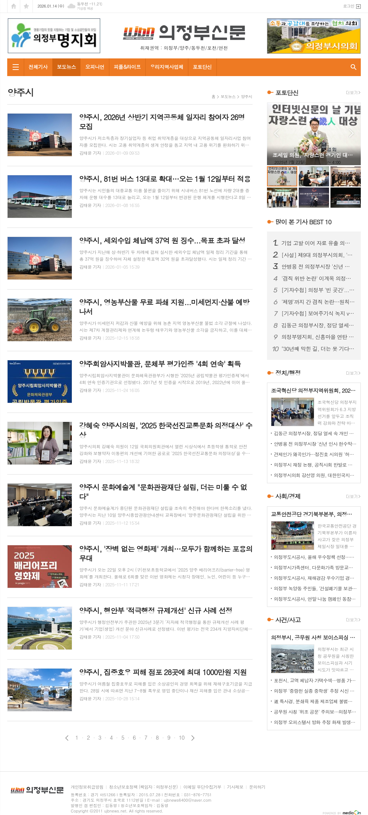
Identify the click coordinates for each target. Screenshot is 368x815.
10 (182, 737)
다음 (193, 738)
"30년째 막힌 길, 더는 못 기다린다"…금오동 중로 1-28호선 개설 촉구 (318, 348)
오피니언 (94, 66)
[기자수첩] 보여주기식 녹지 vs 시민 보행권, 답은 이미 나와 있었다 (318, 313)
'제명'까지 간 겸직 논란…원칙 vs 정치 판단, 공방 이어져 (318, 301)
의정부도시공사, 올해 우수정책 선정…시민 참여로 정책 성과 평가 (315, 557)
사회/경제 (288, 496)
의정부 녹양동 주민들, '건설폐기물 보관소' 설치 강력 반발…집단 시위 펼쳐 (315, 588)
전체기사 (38, 66)
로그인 (348, 6)
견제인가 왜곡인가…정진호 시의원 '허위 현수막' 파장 (315, 454)
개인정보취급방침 (87, 787)
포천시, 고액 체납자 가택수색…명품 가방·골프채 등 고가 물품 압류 (315, 680)
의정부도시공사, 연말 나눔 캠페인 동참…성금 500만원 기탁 (315, 598)
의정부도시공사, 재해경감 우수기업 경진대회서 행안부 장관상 (315, 577)
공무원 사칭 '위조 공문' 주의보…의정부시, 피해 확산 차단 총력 (315, 711)
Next (351, 133)
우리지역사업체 (166, 66)
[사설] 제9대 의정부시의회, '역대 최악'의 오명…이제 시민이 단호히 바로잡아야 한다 (318, 255)
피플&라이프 (127, 66)
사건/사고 (288, 620)
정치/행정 (288, 373)
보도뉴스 (66, 66)
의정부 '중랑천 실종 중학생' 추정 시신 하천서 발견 (315, 690)
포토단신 (202, 66)
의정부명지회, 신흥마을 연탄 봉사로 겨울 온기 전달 (318, 336)
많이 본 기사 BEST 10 (303, 221)
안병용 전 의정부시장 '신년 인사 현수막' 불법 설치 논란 (318, 266)
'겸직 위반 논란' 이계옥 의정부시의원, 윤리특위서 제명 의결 (318, 278)
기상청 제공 (85, 8)
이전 (67, 738)
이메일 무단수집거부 (202, 787)
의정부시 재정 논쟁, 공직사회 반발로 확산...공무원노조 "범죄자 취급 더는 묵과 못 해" (315, 464)
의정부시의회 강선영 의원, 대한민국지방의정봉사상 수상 (315, 475)
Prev (276, 133)
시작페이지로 (14, 6)
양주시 (246, 96)
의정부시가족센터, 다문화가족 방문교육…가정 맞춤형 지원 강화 (315, 567)
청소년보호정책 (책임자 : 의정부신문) (143, 787)
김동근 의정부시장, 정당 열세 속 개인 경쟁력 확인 (318, 325)
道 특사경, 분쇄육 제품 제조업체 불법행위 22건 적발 (315, 701)
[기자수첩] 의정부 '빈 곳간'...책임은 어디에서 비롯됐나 (318, 290)
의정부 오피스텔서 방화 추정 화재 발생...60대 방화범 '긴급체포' (315, 722)
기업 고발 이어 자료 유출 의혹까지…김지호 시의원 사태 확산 (318, 243)
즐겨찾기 (26, 6)
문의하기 (257, 787)
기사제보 (235, 787)
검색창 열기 (353, 67)
